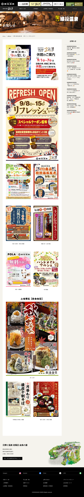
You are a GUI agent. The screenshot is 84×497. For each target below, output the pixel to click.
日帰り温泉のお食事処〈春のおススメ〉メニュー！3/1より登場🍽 (74, 77)
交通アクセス (26, 482)
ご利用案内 (35, 8)
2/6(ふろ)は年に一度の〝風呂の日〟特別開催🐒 (74, 105)
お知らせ (9, 36)
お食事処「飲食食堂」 (48, 8)
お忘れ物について (67, 482)
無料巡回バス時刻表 (48, 486)
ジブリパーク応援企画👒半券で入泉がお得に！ (73, 91)
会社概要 (45, 482)
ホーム (4, 36)
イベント (75, 8)
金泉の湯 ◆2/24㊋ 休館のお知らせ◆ (73, 48)
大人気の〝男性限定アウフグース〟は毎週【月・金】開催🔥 (74, 68)
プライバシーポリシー (68, 479)
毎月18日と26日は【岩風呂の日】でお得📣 (73, 61)
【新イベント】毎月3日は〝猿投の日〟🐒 (73, 84)
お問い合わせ (46, 479)
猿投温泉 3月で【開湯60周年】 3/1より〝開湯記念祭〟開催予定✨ (73, 98)
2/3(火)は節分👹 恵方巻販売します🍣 (73, 112)
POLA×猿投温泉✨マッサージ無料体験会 (73, 54)
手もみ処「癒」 (61, 8)
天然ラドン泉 (22, 8)
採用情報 (65, 486)
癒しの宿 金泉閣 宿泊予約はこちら (12, 458)
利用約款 (25, 486)
